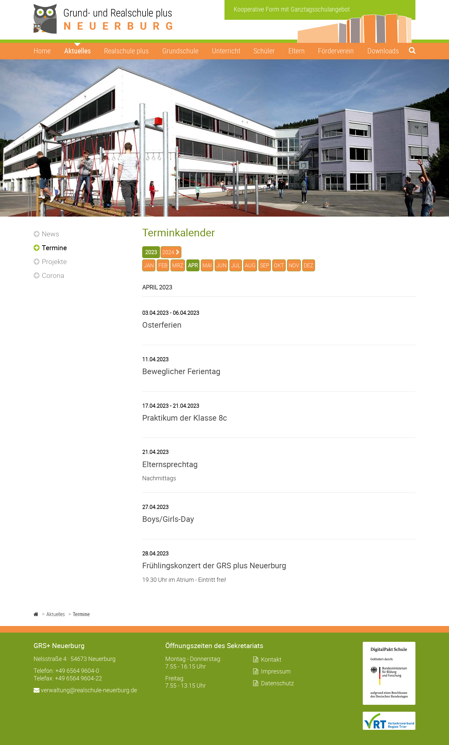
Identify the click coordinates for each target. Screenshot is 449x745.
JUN (221, 265)
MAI (207, 265)
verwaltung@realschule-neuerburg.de (85, 690)
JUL (235, 265)
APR (193, 265)
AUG (250, 265)
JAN (149, 265)
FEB (163, 265)
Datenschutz (277, 683)
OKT (279, 265)
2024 (168, 252)
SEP (264, 265)
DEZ (308, 265)
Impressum (276, 671)
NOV (294, 265)
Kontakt (271, 659)
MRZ (177, 265)
